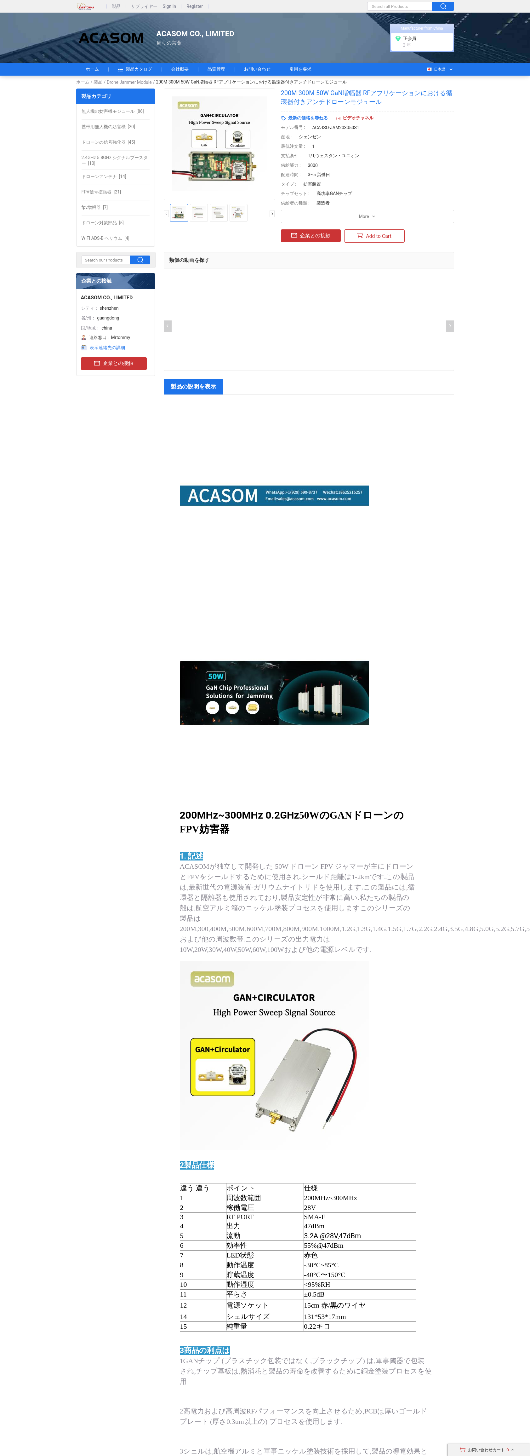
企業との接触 (113, 363)
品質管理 (216, 69)
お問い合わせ (257, 69)
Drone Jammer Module (129, 82)
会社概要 (180, 69)
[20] (108, 126)
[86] (113, 111)
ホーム (92, 69)
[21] (101, 191)
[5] (103, 222)
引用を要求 (300, 69)
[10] (115, 160)
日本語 (435, 69)
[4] (105, 238)
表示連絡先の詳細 (107, 347)
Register (194, 6)
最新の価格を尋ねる (308, 117)
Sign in (169, 6)
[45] (108, 142)
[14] (104, 176)
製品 (116, 6)
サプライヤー (144, 6)
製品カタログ (135, 69)
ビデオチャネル (358, 117)
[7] (95, 207)
